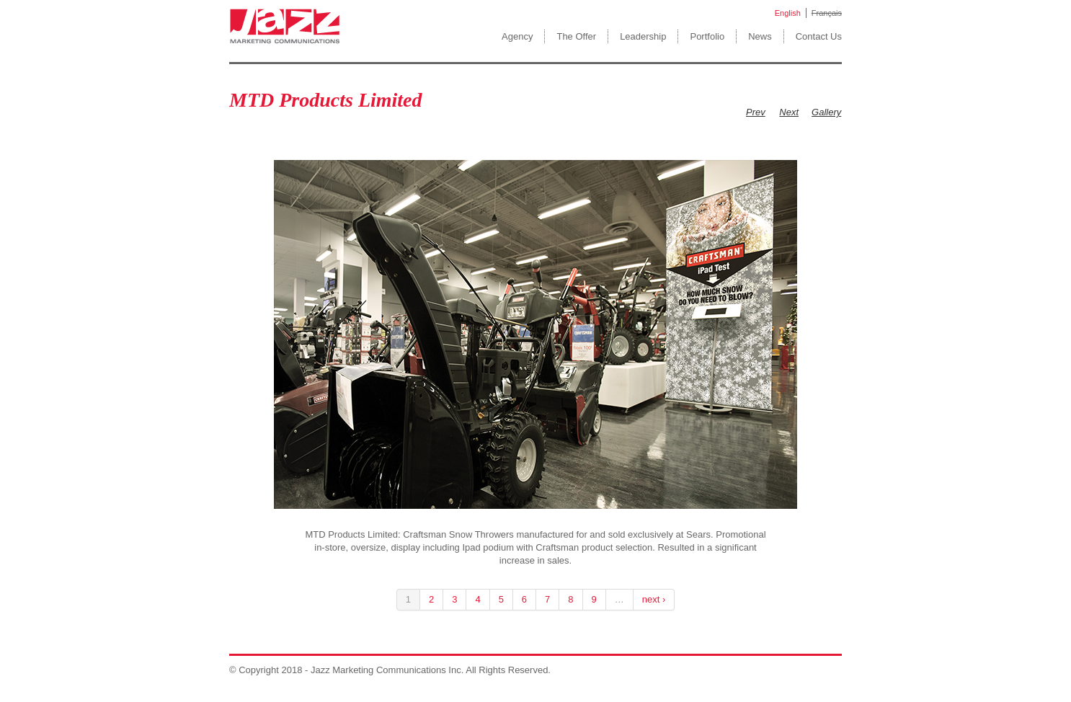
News (760, 36)
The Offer (576, 36)
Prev (755, 112)
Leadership (643, 36)
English (788, 13)
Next (789, 112)
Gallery (826, 112)
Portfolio (707, 36)
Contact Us (819, 36)
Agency (517, 36)
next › (654, 599)
